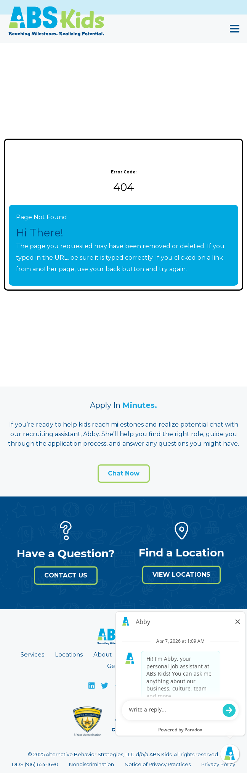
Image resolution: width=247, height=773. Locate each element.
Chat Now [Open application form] (124, 473)
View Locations (181, 574)
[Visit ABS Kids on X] (104, 685)
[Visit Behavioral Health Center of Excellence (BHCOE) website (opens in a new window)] (87, 723)
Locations (69, 654)
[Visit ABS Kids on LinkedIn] (91, 685)
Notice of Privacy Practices (158, 764)
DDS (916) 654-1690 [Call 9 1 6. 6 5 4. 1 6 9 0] (35, 764)
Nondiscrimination (91, 764)
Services (32, 654)
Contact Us (65, 575)
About (102, 654)
